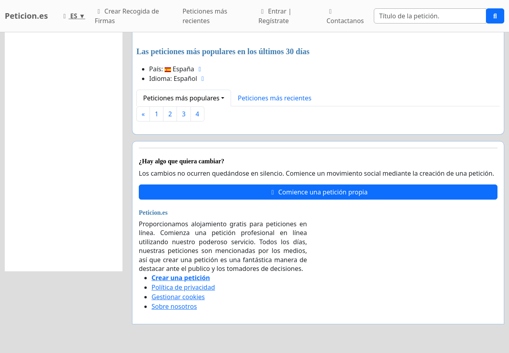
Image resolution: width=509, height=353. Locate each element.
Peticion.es (26, 15)
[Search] (430, 16)
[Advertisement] (63, 151)
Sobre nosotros (174, 306)
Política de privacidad (183, 287)
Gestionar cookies (178, 296)
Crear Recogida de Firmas (127, 16)
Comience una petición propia (318, 192)
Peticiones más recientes (205, 16)
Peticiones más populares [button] (181, 98)
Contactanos (345, 16)
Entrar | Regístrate (275, 16)
